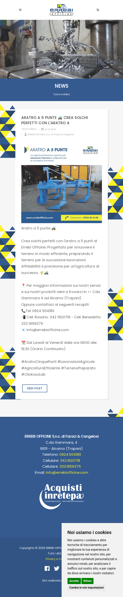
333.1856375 (70, 466)
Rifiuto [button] (87, 580)
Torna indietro (61, 94)
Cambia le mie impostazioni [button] (86, 587)
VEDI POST (35, 388)
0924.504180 (70, 454)
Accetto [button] (74, 580)
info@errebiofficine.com (67, 472)
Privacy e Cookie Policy (61, 559)
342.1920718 (70, 460)
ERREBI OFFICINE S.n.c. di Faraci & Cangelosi (49, 134)
